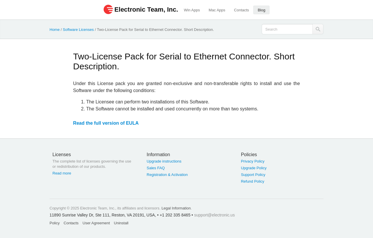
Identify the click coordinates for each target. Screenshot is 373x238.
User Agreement (96, 223)
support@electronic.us (214, 215)
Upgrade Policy (254, 168)
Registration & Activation (167, 174)
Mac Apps (217, 10)
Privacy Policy (253, 161)
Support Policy (253, 174)
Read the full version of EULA (106, 123)
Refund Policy (252, 181)
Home (55, 29)
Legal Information (176, 208)
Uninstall (121, 223)
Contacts (241, 10)
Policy (55, 223)
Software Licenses (78, 29)
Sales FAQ (156, 168)
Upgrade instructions (164, 161)
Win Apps (192, 10)
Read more (61, 173)
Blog (261, 10)
